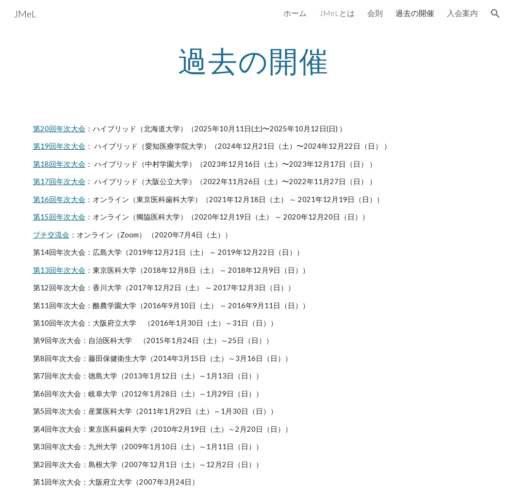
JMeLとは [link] (337, 12)
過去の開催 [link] (414, 12)
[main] (253, 60)
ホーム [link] (295, 12)
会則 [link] (375, 12)
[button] (495, 13)
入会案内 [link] (462, 12)
